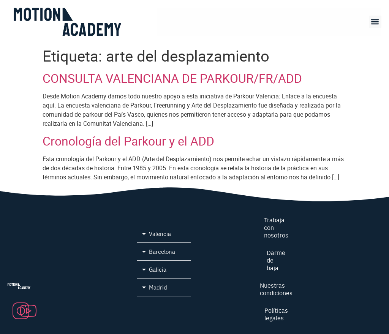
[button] (375, 22)
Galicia (157, 269)
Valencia (160, 233)
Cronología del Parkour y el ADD (128, 141)
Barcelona (162, 251)
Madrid (158, 287)
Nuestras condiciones (276, 289)
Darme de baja (276, 260)
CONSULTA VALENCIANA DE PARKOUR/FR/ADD (172, 78)
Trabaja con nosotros (276, 227)
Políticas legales (276, 314)
